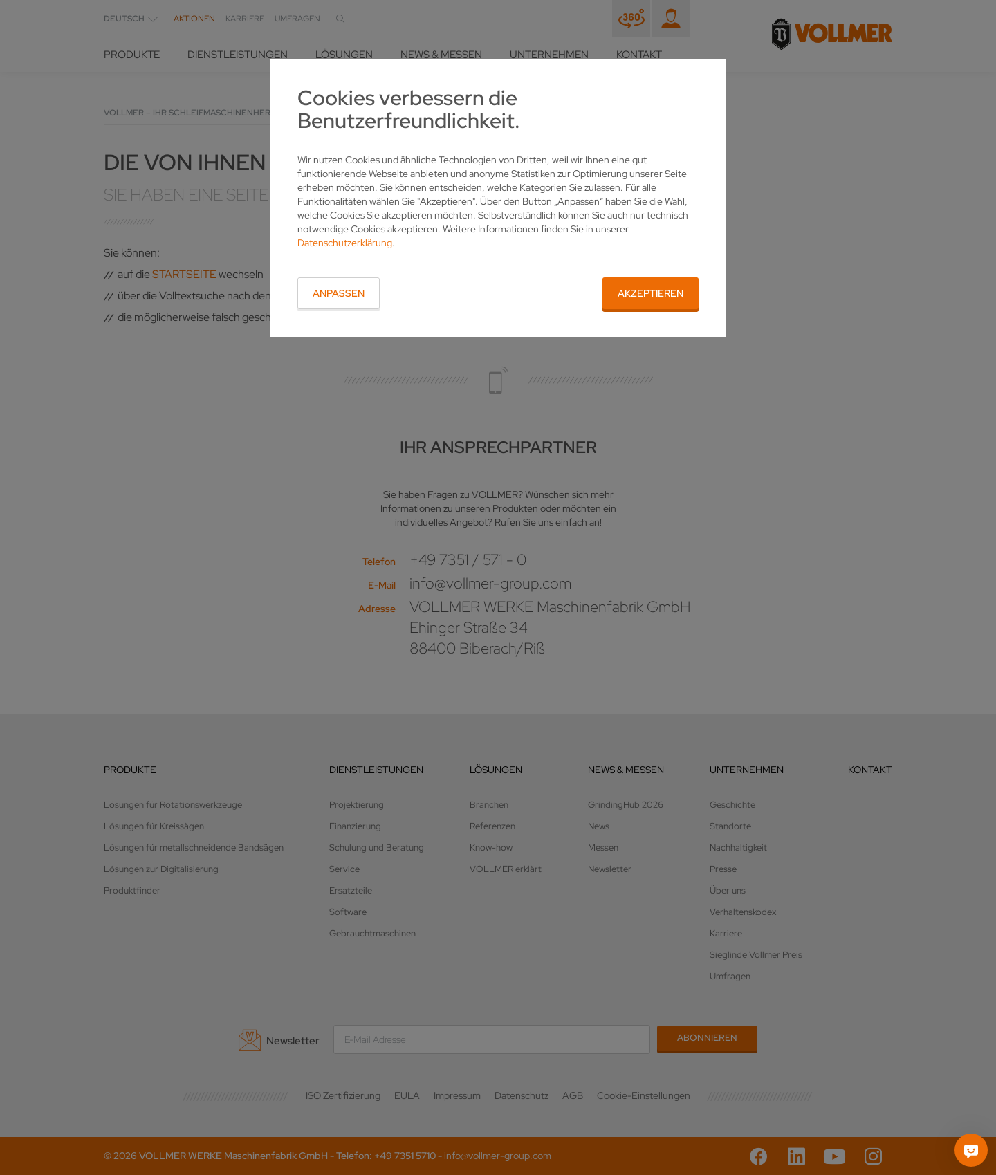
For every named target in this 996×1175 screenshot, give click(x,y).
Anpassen (339, 293)
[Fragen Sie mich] (971, 1150)
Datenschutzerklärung (344, 243)
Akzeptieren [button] (650, 293)
